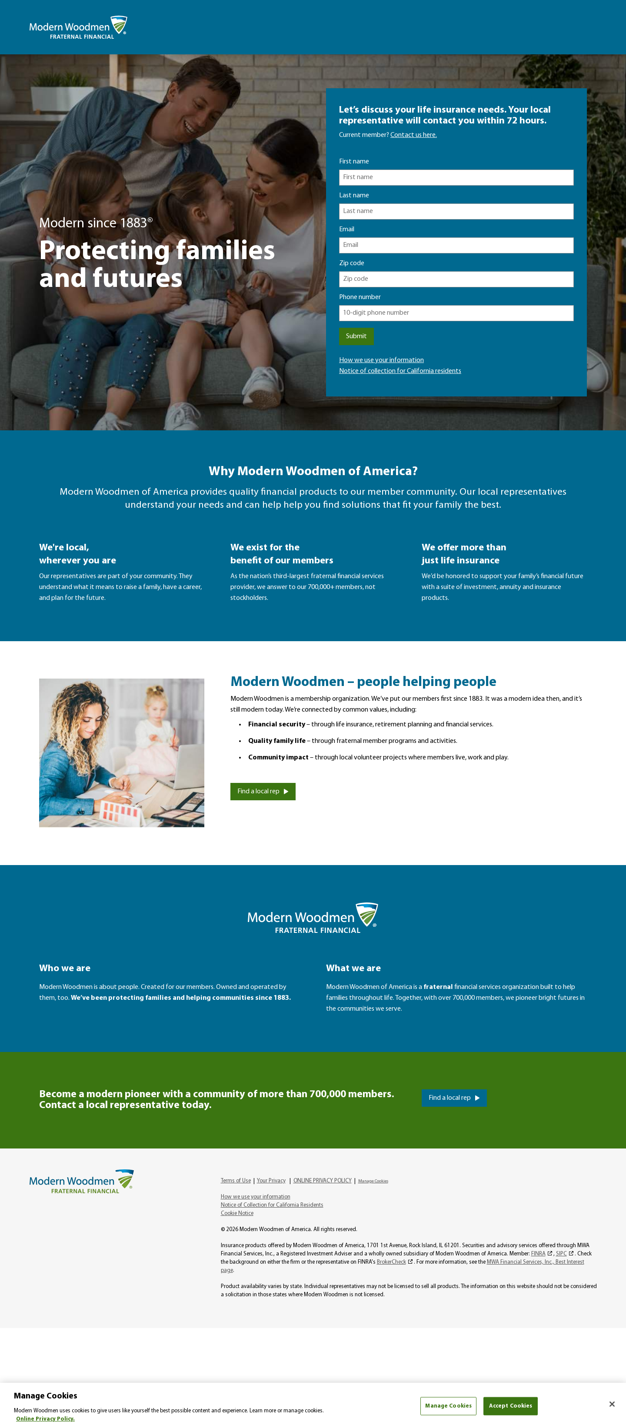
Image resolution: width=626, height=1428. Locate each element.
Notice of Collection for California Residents (272, 1205)
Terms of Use (236, 1181)
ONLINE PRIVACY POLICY (322, 1181)
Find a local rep (258, 791)
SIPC (561, 1254)
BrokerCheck (391, 1262)
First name (354, 161)
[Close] (612, 1404)
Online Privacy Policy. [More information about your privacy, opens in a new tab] (45, 1419)
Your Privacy (271, 1181)
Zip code (351, 263)
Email (346, 229)
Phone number (360, 297)
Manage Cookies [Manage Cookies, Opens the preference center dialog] (448, 1406)
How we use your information (381, 360)
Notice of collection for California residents (400, 371)
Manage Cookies (373, 1181)
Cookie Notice (237, 1213)
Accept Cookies (511, 1406)
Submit (356, 336)
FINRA (538, 1254)
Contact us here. (413, 135)
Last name (354, 195)
